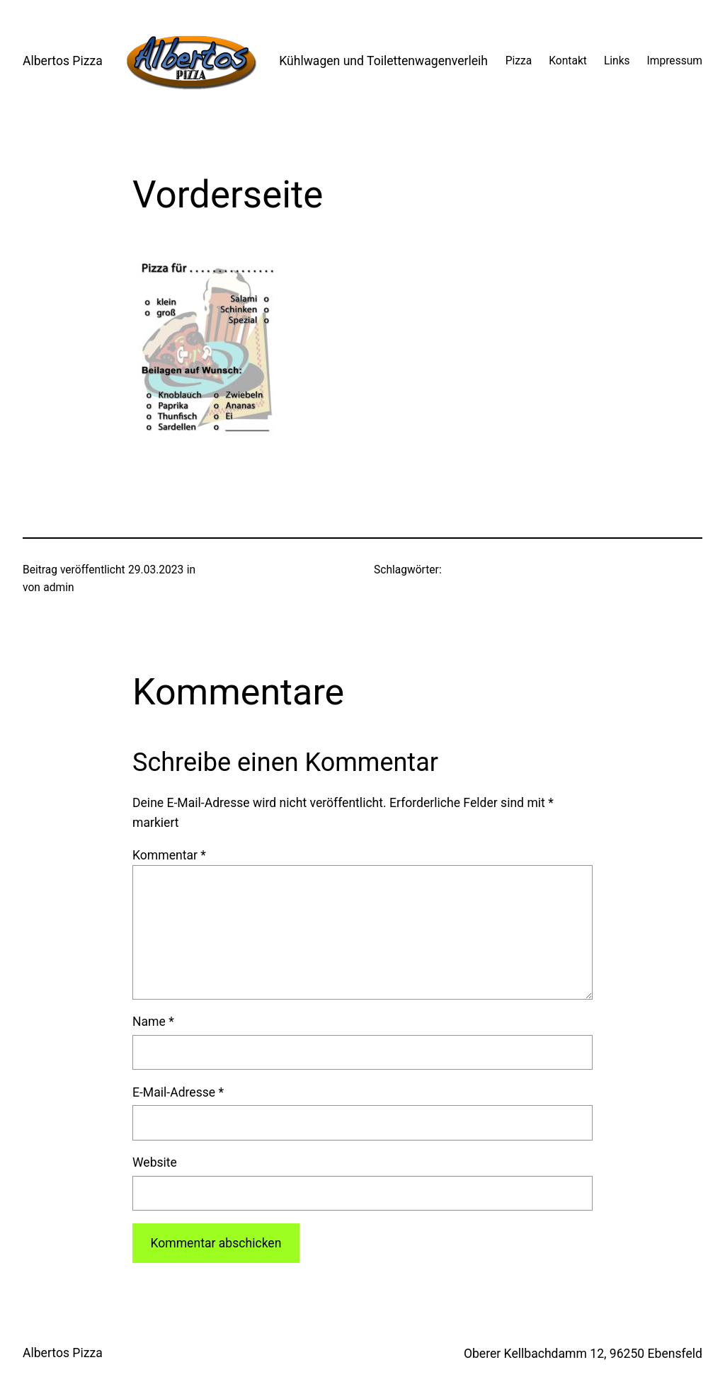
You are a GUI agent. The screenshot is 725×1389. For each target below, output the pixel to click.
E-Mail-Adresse (178, 1092)
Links (617, 61)
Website (154, 1162)
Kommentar (169, 855)
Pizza (519, 61)
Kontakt (568, 61)
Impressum (674, 61)
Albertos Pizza (63, 61)
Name (153, 1021)
